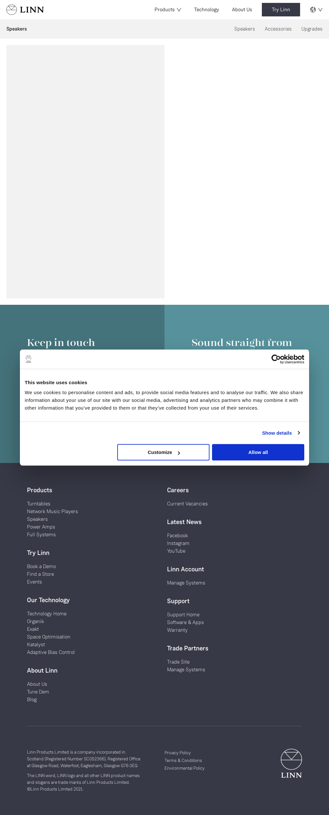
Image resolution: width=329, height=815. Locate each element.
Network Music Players (52, 511)
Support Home (183, 614)
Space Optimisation (48, 637)
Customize (164, 452)
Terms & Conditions (183, 760)
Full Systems (41, 534)
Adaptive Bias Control (51, 652)
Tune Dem (38, 692)
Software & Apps (185, 622)
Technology (206, 9)
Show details (277, 433)
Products (168, 9)
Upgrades (312, 29)
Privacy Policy (177, 752)
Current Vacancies (187, 504)
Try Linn (281, 9)
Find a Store (40, 574)
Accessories (278, 29)
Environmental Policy (184, 768)
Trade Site (178, 662)
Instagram (178, 543)
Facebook (177, 535)
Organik (35, 621)
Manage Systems (186, 583)
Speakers (244, 29)
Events (34, 582)
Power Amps (41, 527)
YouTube (176, 551)
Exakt (33, 629)
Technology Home (47, 614)
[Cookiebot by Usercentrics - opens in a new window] (276, 359)
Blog (32, 699)
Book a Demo (41, 566)
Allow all (258, 452)
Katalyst (36, 644)
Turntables (38, 504)
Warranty (177, 630)
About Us (242, 9)
